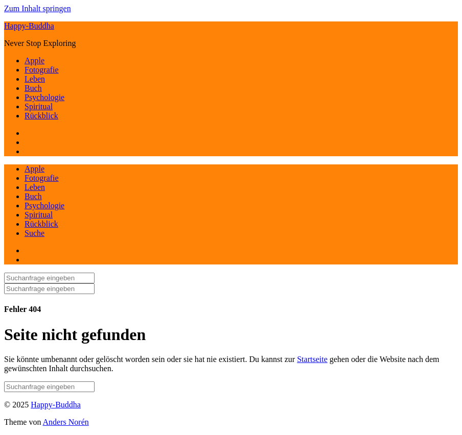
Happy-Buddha (29, 25)
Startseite (312, 359)
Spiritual (39, 106)
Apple (34, 60)
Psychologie (44, 97)
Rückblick (41, 115)
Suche (34, 233)
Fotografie (42, 69)
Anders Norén (66, 422)
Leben (35, 79)
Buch (33, 88)
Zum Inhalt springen (37, 8)
